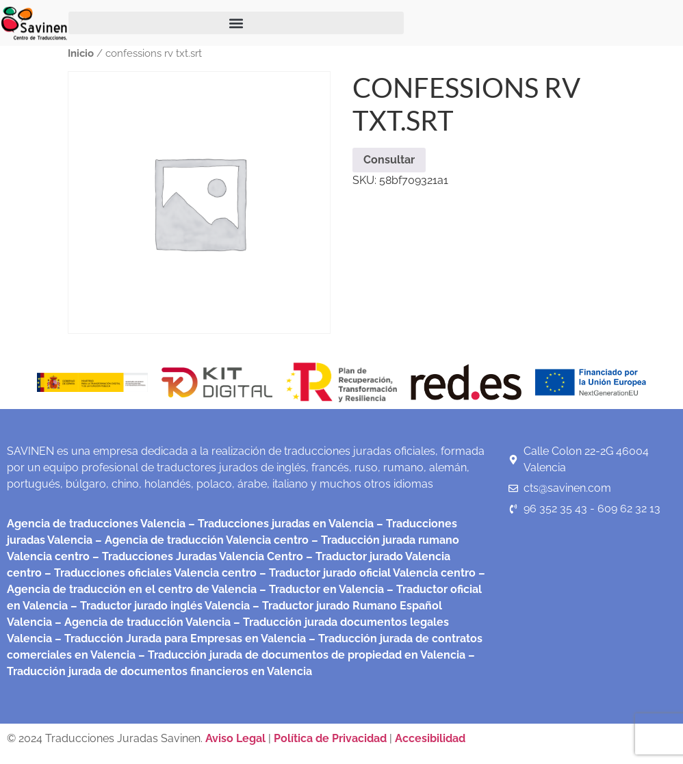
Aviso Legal (236, 738)
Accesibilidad (430, 738)
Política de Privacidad (330, 738)
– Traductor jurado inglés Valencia (160, 605)
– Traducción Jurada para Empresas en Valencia (179, 638)
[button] (236, 23)
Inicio (81, 53)
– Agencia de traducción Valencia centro (200, 540)
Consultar (389, 159)
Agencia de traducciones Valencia (96, 523)
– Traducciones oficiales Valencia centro (149, 572)
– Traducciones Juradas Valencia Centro (196, 556)
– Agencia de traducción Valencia (141, 622)
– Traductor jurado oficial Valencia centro (366, 572)
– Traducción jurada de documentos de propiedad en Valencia (300, 654)
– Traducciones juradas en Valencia (279, 523)
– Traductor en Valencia (320, 589)
